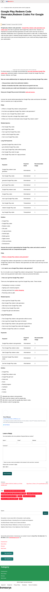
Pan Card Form (7, 554)
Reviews (3, 547)
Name (4, 440)
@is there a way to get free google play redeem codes (14, 494)
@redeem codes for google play (34, 494)
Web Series (3, 549)
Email (19, 440)
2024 (18, 588)
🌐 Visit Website (6, 425)
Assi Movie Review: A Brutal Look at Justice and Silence (13, 523)
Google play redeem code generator (10, 499)
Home (2, 7)
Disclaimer (24, 590)
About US (3, 590)
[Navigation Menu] (2, 1)
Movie (21, 499)
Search (2, 511)
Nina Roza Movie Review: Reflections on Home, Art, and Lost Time (16, 525)
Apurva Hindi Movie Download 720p (9, 496)
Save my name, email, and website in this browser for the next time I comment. (21, 462)
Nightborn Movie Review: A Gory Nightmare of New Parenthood (15, 527)
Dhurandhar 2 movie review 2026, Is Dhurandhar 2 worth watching (16, 518)
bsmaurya (30, 588)
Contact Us (9, 590)
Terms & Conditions (33, 590)
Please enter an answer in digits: (10, 465)
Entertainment (4, 542)
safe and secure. (30, 92)
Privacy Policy (17, 590)
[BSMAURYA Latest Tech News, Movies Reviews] (10, 1)
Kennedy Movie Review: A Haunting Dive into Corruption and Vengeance (17, 521)
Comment (5, 446)
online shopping (19, 290)
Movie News (3, 544)
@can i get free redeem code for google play (15, 491)
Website (34, 440)
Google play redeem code (29, 496)
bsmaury (20, 496)
